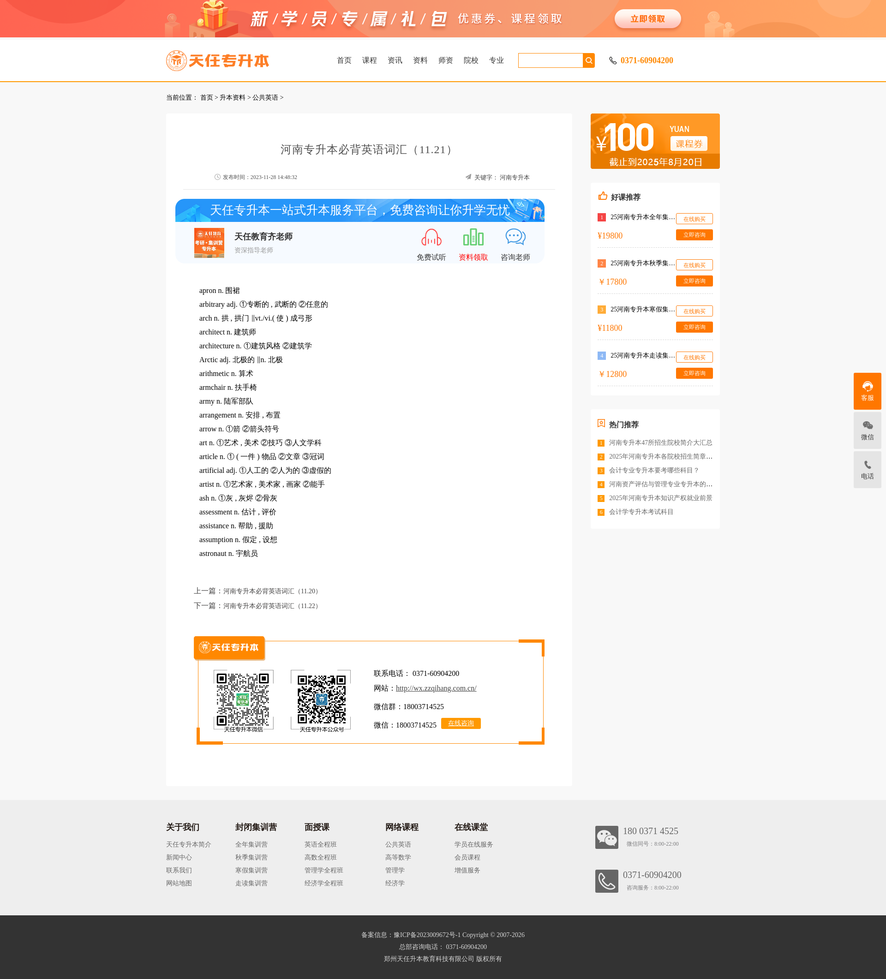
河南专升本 (515, 177)
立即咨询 (694, 235)
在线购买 (694, 219)
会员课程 (467, 857)
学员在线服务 (474, 844)
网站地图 (179, 883)
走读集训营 (251, 883)
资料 (420, 60)
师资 (445, 60)
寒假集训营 (251, 870)
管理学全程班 (324, 870)
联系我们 (179, 870)
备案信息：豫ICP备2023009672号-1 (411, 934)
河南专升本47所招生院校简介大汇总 (660, 442)
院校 (471, 60)
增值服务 (467, 870)
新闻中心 (179, 857)
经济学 (395, 883)
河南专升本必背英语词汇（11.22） (272, 606)
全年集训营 (251, 844)
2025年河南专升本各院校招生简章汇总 (664, 456)
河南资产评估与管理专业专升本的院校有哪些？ (677, 484)
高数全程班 (321, 857)
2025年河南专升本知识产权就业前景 (660, 498)
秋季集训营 (251, 857)
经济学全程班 (324, 883)
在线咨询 (461, 723)
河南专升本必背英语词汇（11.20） (272, 591)
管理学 (395, 870)
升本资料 (232, 97)
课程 (369, 60)
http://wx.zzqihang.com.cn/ (436, 688)
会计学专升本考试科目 (641, 511)
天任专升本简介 (188, 844)
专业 (496, 60)
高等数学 (398, 857)
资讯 (395, 60)
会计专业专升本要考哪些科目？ (654, 470)
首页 (344, 60)
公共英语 (265, 97)
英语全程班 (321, 844)
